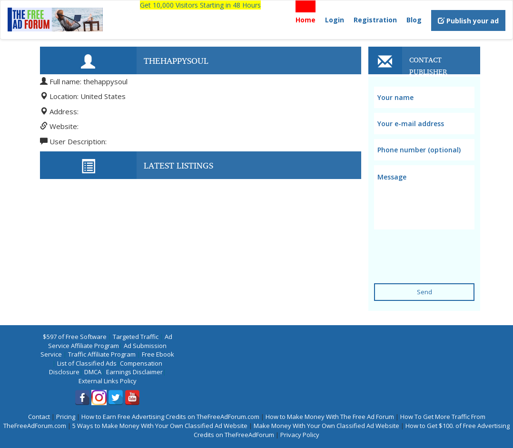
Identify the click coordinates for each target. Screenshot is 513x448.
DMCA (92, 372)
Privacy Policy (299, 434)
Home (306, 19)
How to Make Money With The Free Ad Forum (330, 416)
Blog (414, 19)
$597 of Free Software (75, 336)
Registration (375, 19)
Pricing (65, 416)
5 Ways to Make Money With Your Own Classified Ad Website (159, 425)
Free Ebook (158, 354)
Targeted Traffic (135, 336)
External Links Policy (108, 381)
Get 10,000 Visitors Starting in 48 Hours (200, 5)
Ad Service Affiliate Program (110, 341)
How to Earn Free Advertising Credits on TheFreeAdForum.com (170, 416)
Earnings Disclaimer (134, 372)
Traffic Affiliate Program (102, 354)
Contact (39, 416)
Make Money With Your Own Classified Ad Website (326, 425)
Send (424, 292)
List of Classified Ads (87, 363)
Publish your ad (468, 20)
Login (334, 19)
